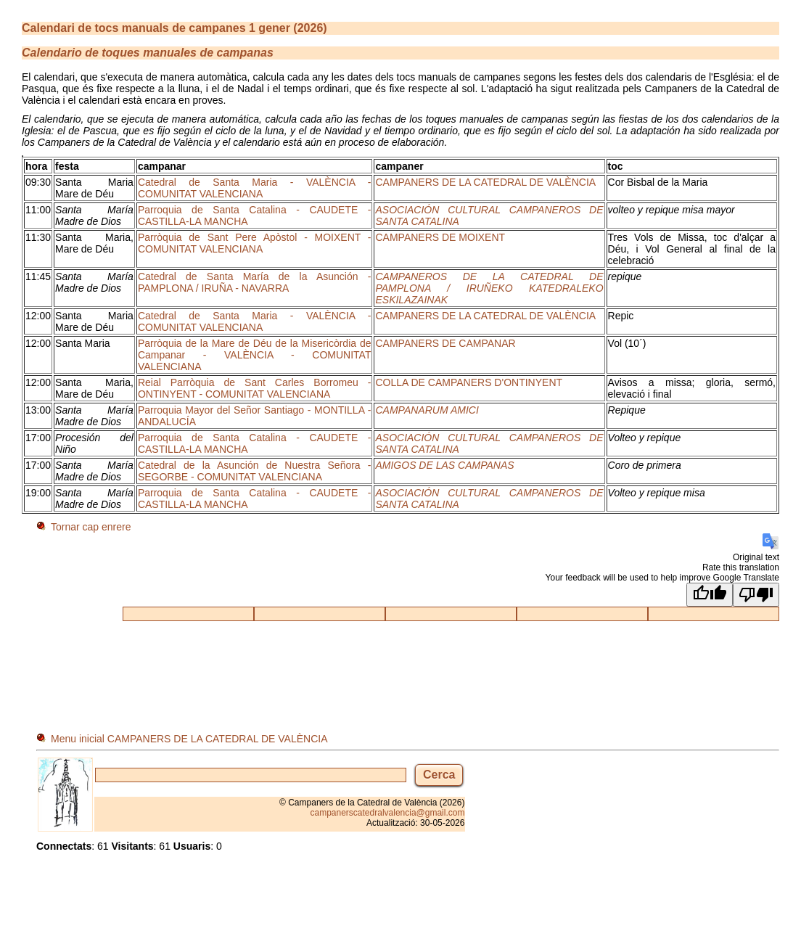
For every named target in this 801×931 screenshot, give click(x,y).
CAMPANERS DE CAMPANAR (445, 343)
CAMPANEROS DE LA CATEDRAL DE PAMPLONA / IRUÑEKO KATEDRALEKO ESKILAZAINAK (489, 288)
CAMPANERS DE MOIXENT (440, 237)
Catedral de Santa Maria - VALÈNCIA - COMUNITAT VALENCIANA (254, 188)
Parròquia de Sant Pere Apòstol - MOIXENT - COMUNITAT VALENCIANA (254, 243)
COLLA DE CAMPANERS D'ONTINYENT (468, 382)
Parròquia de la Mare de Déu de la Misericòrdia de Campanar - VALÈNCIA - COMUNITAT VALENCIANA (254, 354)
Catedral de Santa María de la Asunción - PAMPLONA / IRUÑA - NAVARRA (254, 282)
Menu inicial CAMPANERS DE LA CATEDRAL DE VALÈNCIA (189, 739)
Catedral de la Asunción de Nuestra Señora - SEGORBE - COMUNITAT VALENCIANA (254, 471)
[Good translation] (709, 595)
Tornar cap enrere (91, 527)
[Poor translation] (756, 595)
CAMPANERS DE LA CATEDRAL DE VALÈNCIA (485, 182)
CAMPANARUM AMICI (426, 410)
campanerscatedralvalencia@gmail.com (388, 813)
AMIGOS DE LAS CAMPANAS (444, 465)
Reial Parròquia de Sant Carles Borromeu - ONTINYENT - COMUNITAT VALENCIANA (254, 388)
